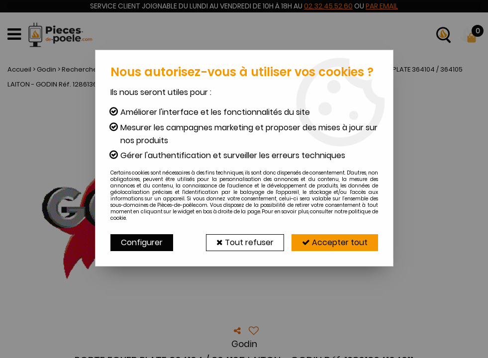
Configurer (142, 242)
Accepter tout (335, 242)
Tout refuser (245, 242)
